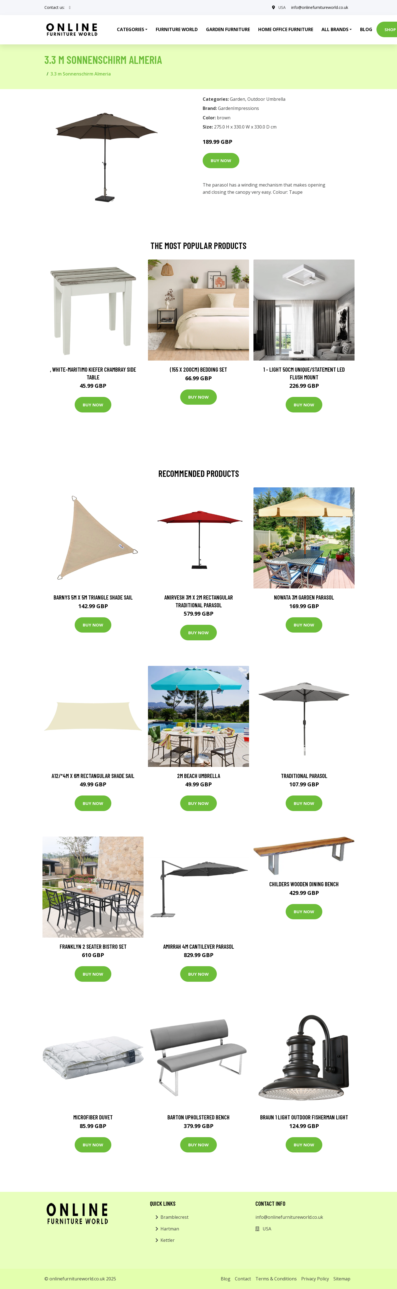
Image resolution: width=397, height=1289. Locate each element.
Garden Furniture (228, 29)
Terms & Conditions (276, 1279)
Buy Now (221, 160)
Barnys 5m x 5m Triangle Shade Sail (93, 597)
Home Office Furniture (285, 29)
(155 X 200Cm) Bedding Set (198, 369)
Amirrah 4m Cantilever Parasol (198, 946)
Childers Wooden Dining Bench (304, 883)
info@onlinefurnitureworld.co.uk (319, 7)
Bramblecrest (174, 1217)
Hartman (169, 1229)
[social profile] (70, 7)
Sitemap (341, 1279)
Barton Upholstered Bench (198, 1117)
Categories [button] (130, 29)
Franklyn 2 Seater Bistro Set (93, 946)
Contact (243, 1279)
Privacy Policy (315, 1279)
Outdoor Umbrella (266, 99)
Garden (237, 99)
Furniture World (177, 29)
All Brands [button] (334, 29)
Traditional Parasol (304, 775)
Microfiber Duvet (93, 1117)
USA (282, 7)
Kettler (167, 1240)
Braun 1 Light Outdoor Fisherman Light (304, 1117)
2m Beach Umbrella (198, 775)
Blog (366, 29)
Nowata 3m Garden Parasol (304, 597)
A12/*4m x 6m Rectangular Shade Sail (93, 775)
